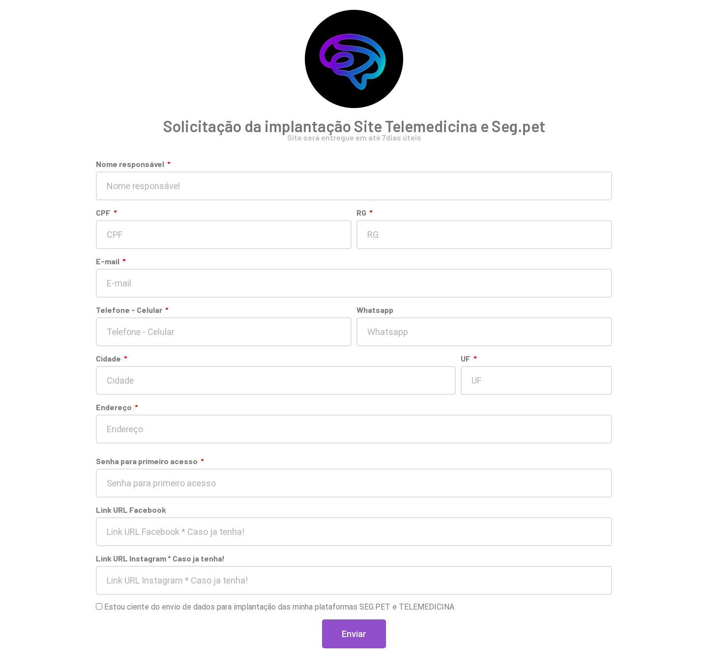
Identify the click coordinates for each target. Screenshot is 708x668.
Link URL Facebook (131, 509)
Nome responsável (131, 163)
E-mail (108, 261)
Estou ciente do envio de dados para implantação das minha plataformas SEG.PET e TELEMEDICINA (279, 607)
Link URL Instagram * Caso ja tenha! (160, 558)
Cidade (109, 358)
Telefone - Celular (130, 309)
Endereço (114, 407)
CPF (104, 212)
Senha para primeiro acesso (147, 461)
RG (362, 212)
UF (466, 358)
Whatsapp (374, 309)
